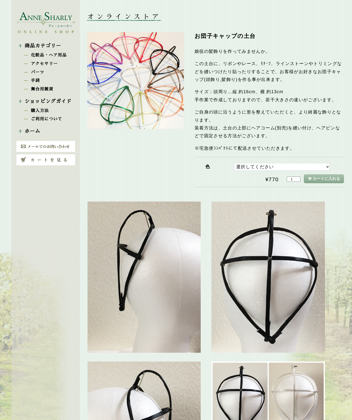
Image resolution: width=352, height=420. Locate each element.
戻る (216, 388)
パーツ (37, 72)
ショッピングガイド (48, 101)
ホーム (32, 131)
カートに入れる (326, 179)
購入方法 (40, 111)
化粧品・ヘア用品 (49, 55)
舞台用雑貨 (42, 89)
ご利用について (46, 119)
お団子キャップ (230, 376)
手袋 (35, 81)
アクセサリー (44, 64)
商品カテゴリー (43, 45)
